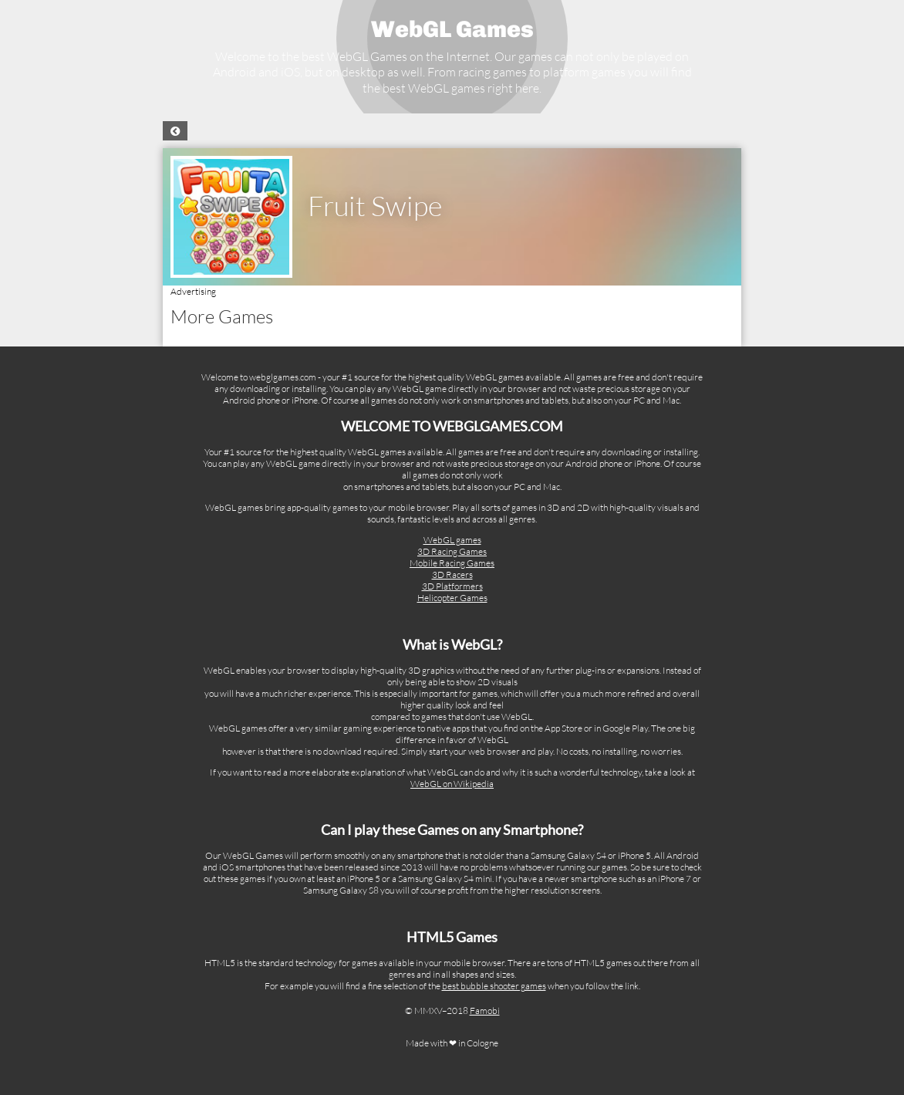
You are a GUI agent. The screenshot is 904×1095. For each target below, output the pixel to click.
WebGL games (452, 540)
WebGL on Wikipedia (452, 783)
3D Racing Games (452, 551)
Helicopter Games (452, 597)
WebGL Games (452, 29)
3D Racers (452, 574)
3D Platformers (452, 586)
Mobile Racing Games (452, 563)
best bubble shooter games (494, 986)
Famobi (485, 1010)
